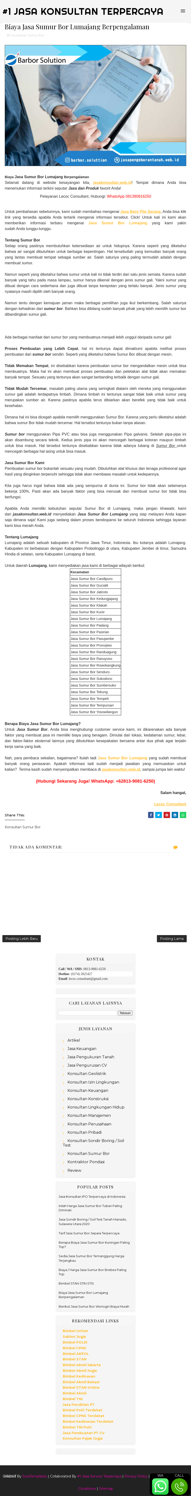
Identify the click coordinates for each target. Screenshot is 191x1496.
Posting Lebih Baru (21, 939)
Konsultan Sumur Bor (28, 35)
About (10, 1476)
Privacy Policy (136, 1476)
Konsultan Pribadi (84, 1132)
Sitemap (106, 1488)
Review (74, 1170)
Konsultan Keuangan (87, 1090)
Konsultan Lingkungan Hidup (95, 1107)
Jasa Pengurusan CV (87, 1065)
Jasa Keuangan (81, 1048)
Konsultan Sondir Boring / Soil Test (93, 1143)
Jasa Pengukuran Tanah (90, 1057)
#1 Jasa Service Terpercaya (99, 1476)
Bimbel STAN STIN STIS (76, 1283)
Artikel (73, 1040)
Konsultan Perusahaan (89, 1124)
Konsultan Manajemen (89, 1115)
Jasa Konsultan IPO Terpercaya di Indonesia (92, 1196)
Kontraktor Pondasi (85, 1162)
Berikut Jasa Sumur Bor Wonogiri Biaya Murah (94, 1306)
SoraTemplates (34, 1476)
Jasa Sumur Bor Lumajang (117, 223)
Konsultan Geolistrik (86, 1073)
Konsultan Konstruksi (87, 1099)
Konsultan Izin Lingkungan (93, 1082)
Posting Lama (172, 939)
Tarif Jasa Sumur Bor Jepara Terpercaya (89, 1233)
